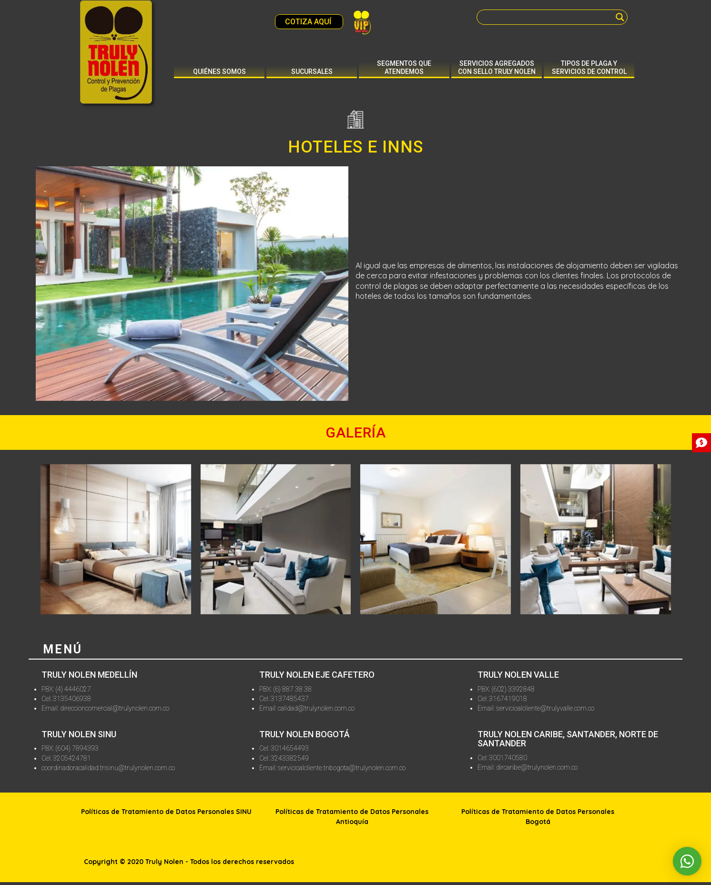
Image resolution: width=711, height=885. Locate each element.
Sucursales (312, 71)
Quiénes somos (219, 71)
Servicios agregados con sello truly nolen (497, 67)
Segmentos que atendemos (404, 67)
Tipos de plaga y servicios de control (589, 67)
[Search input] (548, 17)
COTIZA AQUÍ (309, 21)
